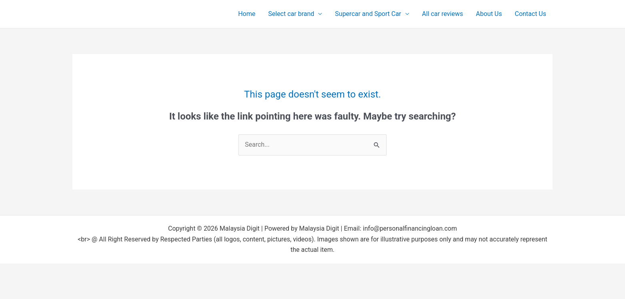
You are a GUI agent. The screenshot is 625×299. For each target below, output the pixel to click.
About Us (489, 14)
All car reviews (442, 14)
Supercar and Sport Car (368, 14)
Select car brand (291, 14)
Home (246, 14)
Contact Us (530, 14)
